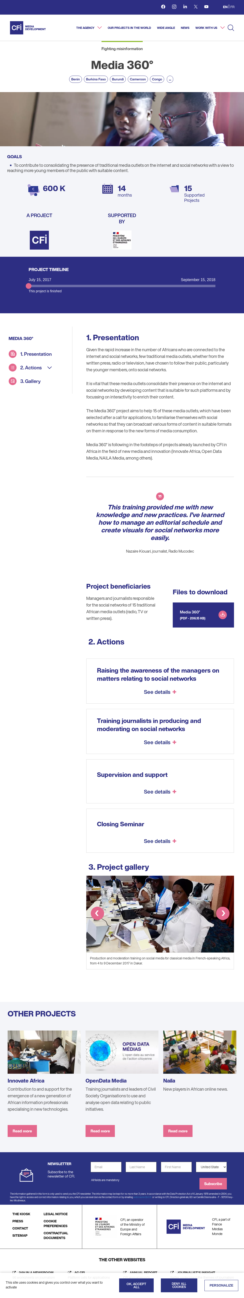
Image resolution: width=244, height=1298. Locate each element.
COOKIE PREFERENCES (55, 1223)
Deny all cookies (179, 1285)
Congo (157, 79)
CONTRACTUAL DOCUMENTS (56, 1235)
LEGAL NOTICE (56, 1213)
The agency (85, 28)
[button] (97, 914)
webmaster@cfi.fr (142, 1197)
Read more (22, 1131)
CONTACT (20, 1228)
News (185, 28)
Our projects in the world (129, 28)
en (225, 6)
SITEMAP (19, 1235)
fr (232, 6)
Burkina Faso (96, 79)
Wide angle (166, 28)
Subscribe (213, 1184)
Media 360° (190, 612)
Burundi (118, 79)
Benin (75, 79)
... (170, 79)
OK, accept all (136, 1285)
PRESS (17, 1221)
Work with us (206, 28)
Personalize (221, 1285)
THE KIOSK (21, 1213)
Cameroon (138, 79)
